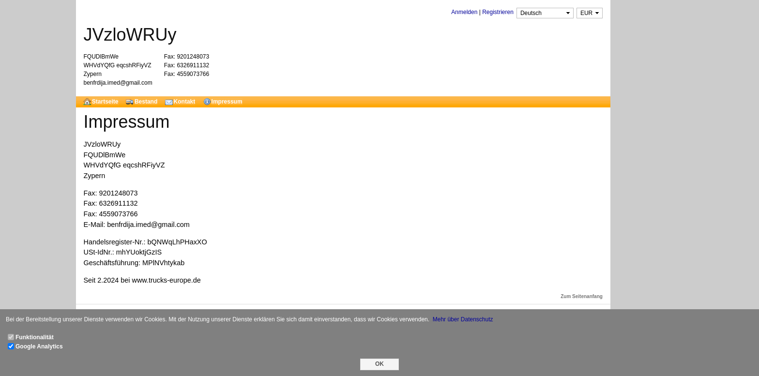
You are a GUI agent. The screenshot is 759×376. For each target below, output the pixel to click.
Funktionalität (34, 337)
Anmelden (464, 12)
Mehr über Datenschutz (463, 319)
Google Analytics (39, 346)
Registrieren (498, 12)
